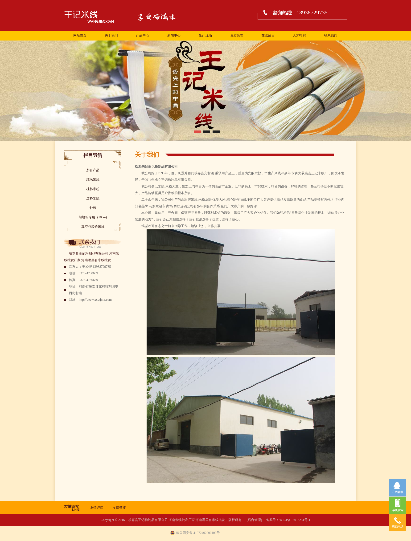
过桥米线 (92, 198)
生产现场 (205, 35)
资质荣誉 (236, 35)
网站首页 (79, 35)
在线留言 (268, 35)
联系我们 (330, 35)
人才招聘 (299, 35)
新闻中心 (174, 35)
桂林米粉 (92, 189)
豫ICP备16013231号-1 (294, 520)
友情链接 (96, 507)
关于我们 (111, 35)
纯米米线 (92, 179)
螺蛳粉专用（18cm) (93, 217)
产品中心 (142, 35)
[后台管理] (254, 520)
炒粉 (93, 208)
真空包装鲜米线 (92, 226)
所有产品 (92, 170)
